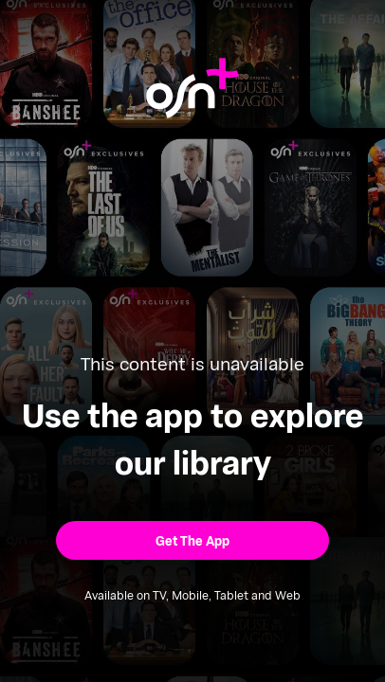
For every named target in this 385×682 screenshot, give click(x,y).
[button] (192, 540)
